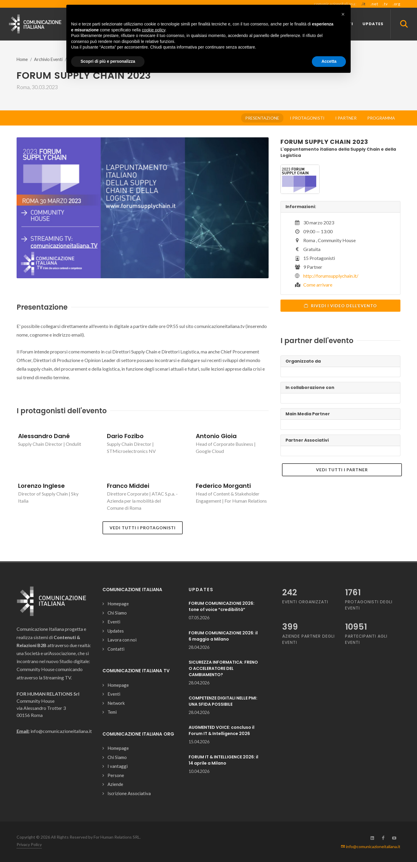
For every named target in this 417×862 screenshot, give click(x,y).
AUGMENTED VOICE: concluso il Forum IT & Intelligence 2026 (221, 730)
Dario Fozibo (125, 436)
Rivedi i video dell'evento (340, 305)
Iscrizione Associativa (129, 793)
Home (22, 59)
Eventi (114, 621)
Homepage (118, 603)
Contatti (116, 649)
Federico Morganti (223, 486)
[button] (343, 14)
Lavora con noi (122, 639)
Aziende (115, 784)
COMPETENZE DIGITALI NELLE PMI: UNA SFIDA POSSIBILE (223, 701)
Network (116, 703)
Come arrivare (317, 284)
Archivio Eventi (48, 59)
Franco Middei (128, 486)
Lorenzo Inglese (41, 486)
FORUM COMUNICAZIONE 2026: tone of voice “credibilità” (221, 606)
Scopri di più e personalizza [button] (108, 61)
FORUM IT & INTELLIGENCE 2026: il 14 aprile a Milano (223, 760)
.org (396, 3)
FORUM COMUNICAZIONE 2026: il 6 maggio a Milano (223, 636)
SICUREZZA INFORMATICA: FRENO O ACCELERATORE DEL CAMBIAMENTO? (223, 668)
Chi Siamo (117, 612)
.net (374, 3)
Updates (116, 630)
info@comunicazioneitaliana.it (370, 846)
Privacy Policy (29, 844)
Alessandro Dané (44, 436)
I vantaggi (118, 766)
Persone (116, 775)
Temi (112, 712)
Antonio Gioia (216, 436)
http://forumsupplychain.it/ (330, 276)
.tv (385, 3)
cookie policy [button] (153, 30)
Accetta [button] (328, 61)
